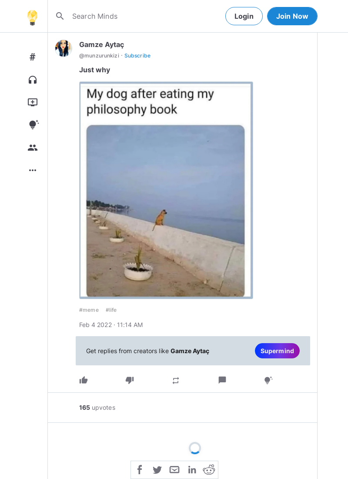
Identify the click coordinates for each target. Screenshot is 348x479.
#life (111, 310)
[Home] (32, 16)
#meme (89, 310)
